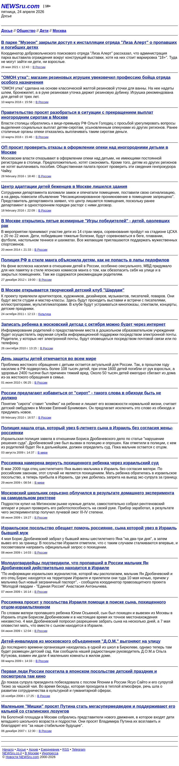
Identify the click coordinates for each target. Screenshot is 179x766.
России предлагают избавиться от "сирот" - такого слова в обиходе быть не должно (81, 395)
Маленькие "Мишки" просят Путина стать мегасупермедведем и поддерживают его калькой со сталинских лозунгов (88, 709)
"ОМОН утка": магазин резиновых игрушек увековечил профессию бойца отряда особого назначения (86, 80)
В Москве (32, 753)
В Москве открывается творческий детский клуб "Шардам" (62, 290)
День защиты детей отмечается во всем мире (48, 358)
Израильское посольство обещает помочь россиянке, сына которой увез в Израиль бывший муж (89, 530)
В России (39, 67)
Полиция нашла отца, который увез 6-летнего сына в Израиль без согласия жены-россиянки (87, 430)
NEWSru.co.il (12, 753)
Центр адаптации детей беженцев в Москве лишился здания (64, 186)
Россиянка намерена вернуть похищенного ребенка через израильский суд (79, 463)
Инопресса (50, 753)
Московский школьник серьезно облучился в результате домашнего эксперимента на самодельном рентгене (87, 495)
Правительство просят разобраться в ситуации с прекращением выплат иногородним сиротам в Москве (77, 115)
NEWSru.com (20, 6)
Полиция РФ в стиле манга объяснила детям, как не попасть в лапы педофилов (85, 260)
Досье (21, 749)
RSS (65, 749)
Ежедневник (50, 749)
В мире (43, 452)
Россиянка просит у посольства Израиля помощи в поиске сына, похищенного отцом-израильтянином (83, 604)
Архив (33, 749)
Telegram (79, 749)
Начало (8, 749)
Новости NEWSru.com (22, 757)
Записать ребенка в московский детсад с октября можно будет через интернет (83, 324)
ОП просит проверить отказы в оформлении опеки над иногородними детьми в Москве (84, 150)
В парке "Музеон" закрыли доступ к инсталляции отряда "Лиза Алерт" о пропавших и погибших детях (89, 45)
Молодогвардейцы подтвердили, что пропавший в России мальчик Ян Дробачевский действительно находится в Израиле (74, 565)
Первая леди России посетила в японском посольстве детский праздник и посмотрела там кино (79, 674)
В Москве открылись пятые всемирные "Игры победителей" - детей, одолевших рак (85, 223)
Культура (44, 314)
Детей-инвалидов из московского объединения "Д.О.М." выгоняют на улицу (81, 641)
